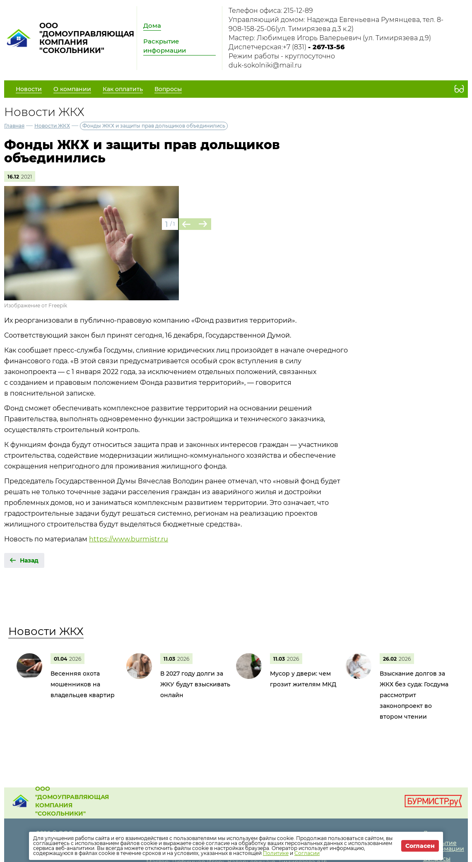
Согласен (420, 846)
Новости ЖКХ (52, 126)
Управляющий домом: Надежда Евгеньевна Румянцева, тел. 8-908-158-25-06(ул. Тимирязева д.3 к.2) (336, 24)
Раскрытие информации (164, 45)
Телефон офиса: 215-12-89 (271, 10)
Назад (29, 560)
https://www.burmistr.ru (128, 539)
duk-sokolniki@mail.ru (265, 65)
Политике (276, 853)
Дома (152, 25)
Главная (14, 126)
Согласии (307, 853)
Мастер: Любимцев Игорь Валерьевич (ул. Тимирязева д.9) (330, 38)
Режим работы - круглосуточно (282, 56)
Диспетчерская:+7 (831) (286, 47)
